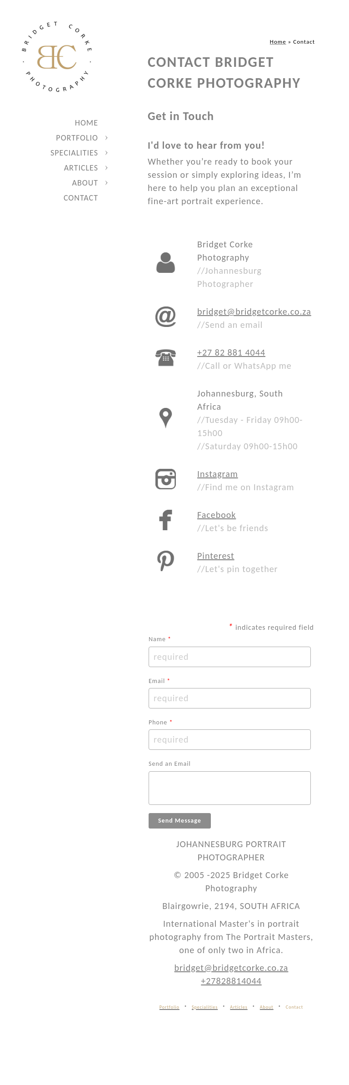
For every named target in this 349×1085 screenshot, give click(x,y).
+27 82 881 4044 (231, 352)
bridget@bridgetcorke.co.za (254, 311)
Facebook (216, 514)
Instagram (217, 473)
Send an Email (170, 764)
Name (160, 639)
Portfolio (77, 138)
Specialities (74, 153)
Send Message (179, 820)
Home (86, 123)
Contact (81, 198)
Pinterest (215, 555)
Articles (81, 168)
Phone (161, 722)
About (85, 183)
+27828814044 (231, 980)
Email (159, 681)
